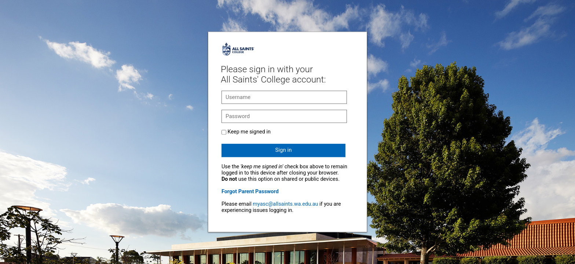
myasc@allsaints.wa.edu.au (285, 204)
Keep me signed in (249, 132)
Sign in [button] (283, 150)
